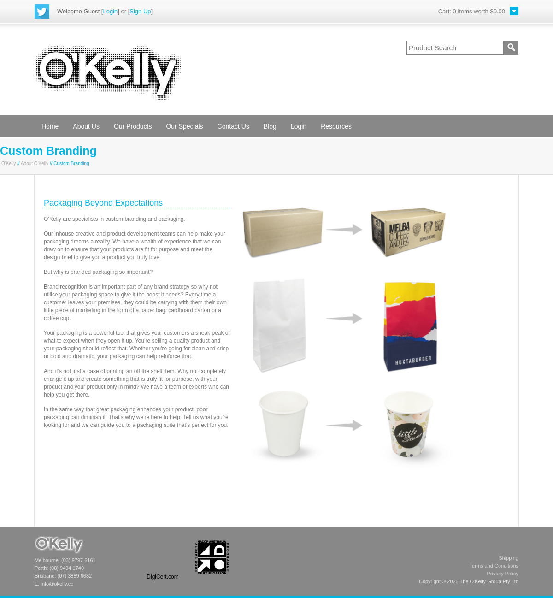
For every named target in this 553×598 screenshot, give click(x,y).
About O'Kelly (34, 163)
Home (50, 126)
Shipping (508, 558)
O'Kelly (8, 163)
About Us (86, 126)
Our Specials (184, 126)
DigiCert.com (162, 577)
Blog (270, 126)
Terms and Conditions (494, 565)
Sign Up (140, 11)
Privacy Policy (502, 573)
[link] (163, 557)
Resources (336, 126)
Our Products (133, 126)
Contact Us (233, 126)
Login (110, 11)
